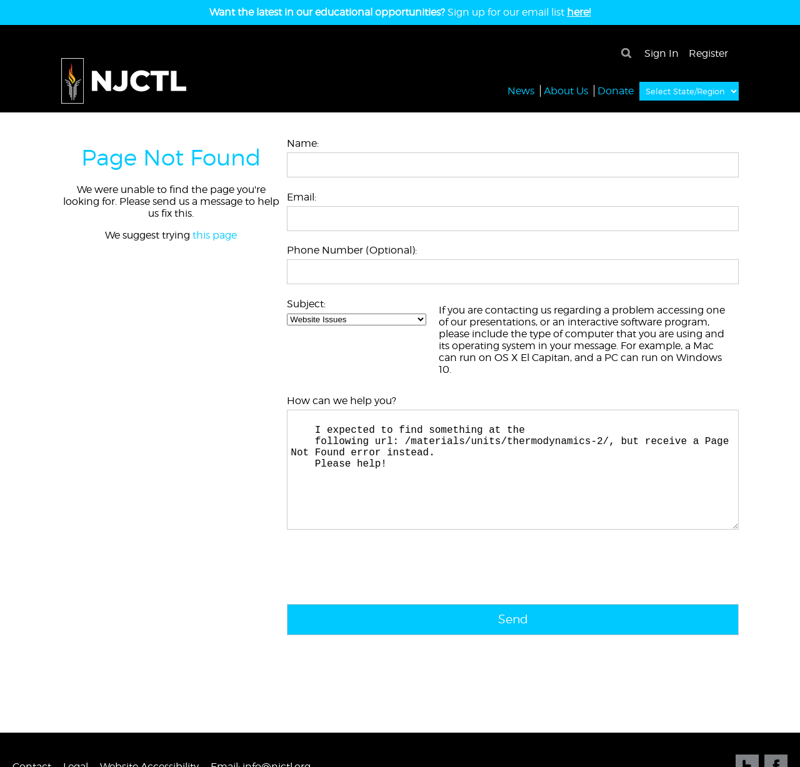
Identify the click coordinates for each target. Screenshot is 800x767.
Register (708, 53)
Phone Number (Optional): (352, 250)
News (521, 90)
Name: (303, 143)
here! (579, 12)
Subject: (306, 304)
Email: (301, 197)
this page (214, 235)
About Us (566, 90)
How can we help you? (341, 401)
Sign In (661, 53)
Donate (616, 90)
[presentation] (382, 595)
